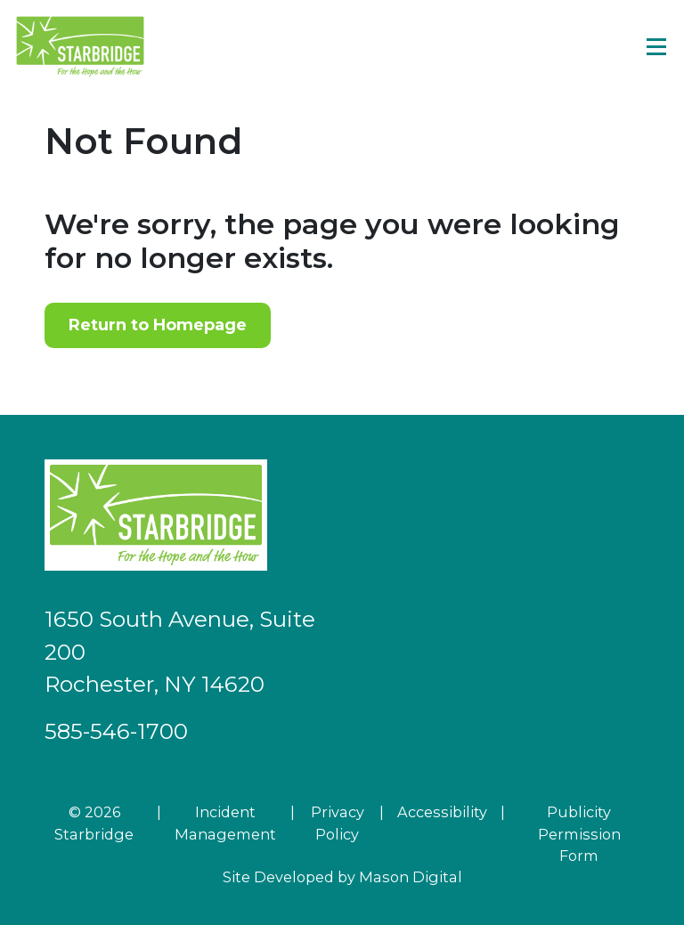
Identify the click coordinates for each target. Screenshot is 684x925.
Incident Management (225, 822)
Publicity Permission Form (579, 833)
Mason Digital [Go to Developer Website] (410, 877)
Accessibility (442, 812)
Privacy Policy (337, 822)
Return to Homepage (158, 325)
